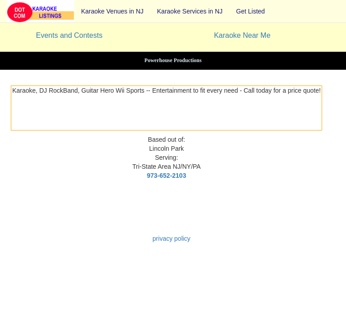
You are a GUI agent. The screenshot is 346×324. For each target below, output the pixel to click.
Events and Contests (69, 35)
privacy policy (172, 238)
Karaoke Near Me (242, 35)
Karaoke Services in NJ (190, 11)
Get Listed (250, 11)
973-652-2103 (166, 175)
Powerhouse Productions (173, 60)
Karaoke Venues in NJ (112, 11)
